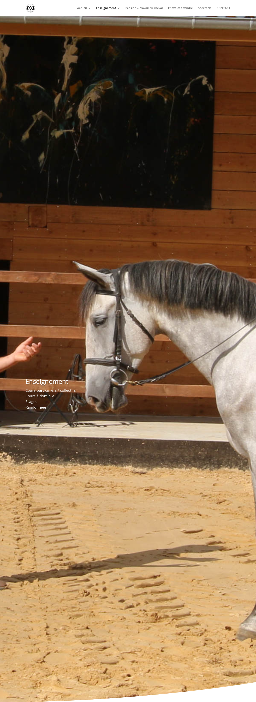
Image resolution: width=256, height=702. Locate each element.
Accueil (82, 8)
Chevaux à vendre (180, 8)
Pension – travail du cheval (144, 8)
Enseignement (106, 8)
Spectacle (204, 8)
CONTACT (223, 8)
